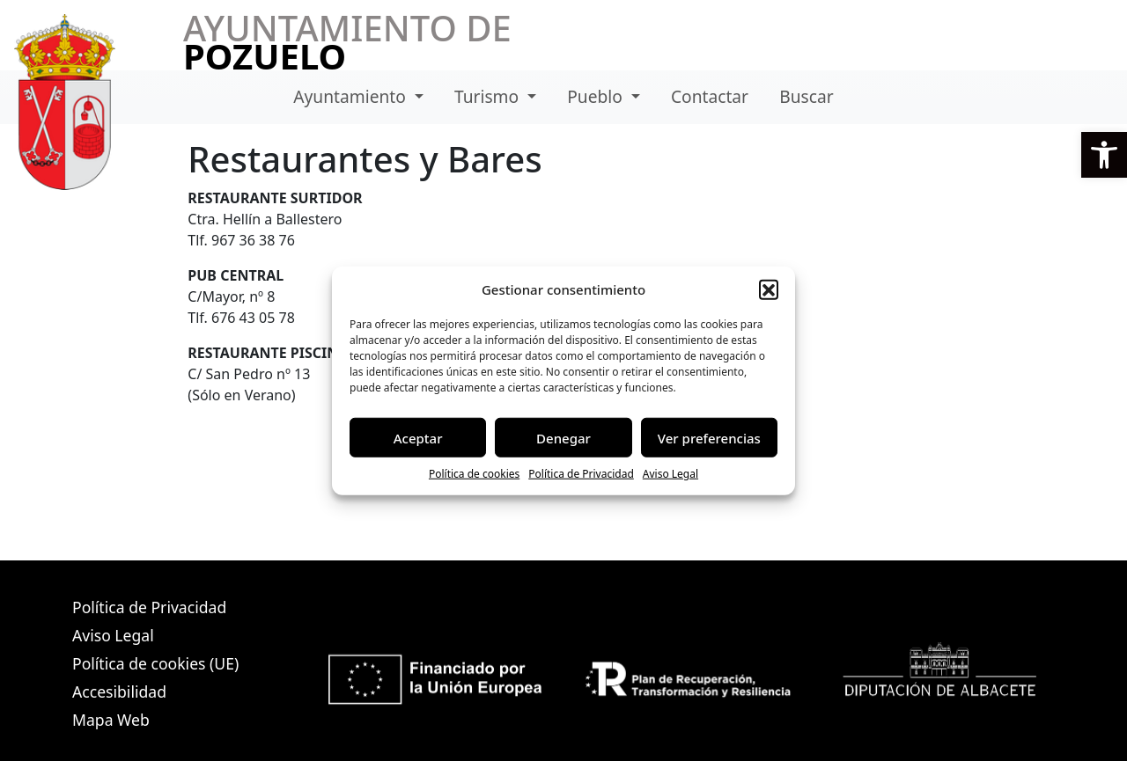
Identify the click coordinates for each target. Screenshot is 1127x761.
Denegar (563, 437)
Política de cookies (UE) (155, 663)
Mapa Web (111, 719)
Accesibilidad (119, 691)
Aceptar (418, 437)
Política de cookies (474, 473)
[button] (1104, 155)
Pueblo (597, 96)
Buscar (806, 96)
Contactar (709, 96)
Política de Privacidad (581, 473)
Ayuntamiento (351, 96)
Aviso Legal (670, 473)
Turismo (488, 96)
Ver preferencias (709, 437)
